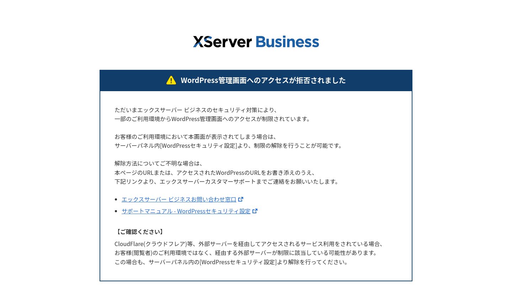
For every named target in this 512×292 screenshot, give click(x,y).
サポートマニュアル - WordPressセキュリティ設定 (186, 211)
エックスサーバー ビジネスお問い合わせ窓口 (179, 199)
